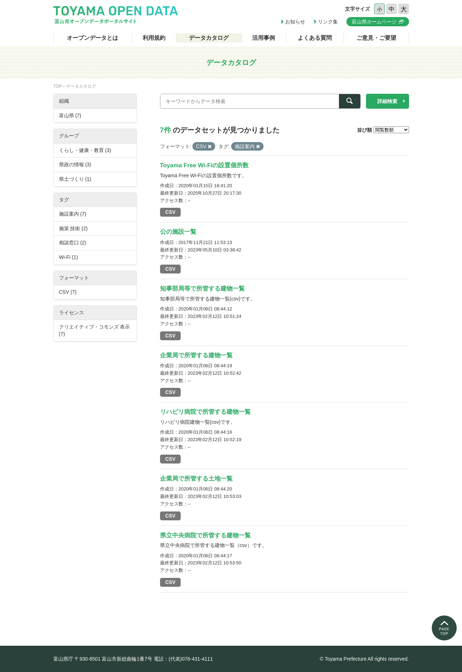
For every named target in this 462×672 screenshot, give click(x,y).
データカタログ (209, 38)
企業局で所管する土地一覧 (196, 478)
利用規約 (154, 38)
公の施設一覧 (178, 231)
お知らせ (295, 21)
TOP (57, 86)
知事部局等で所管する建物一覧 (202, 288)
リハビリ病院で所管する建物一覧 (205, 411)
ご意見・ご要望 (376, 38)
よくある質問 (315, 38)
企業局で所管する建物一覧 (196, 355)
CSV (170, 212)
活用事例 (263, 38)
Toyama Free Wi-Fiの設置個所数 (204, 165)
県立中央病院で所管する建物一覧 (205, 535)
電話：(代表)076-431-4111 (183, 659)
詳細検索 (387, 101)
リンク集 (328, 21)
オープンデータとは (92, 38)
